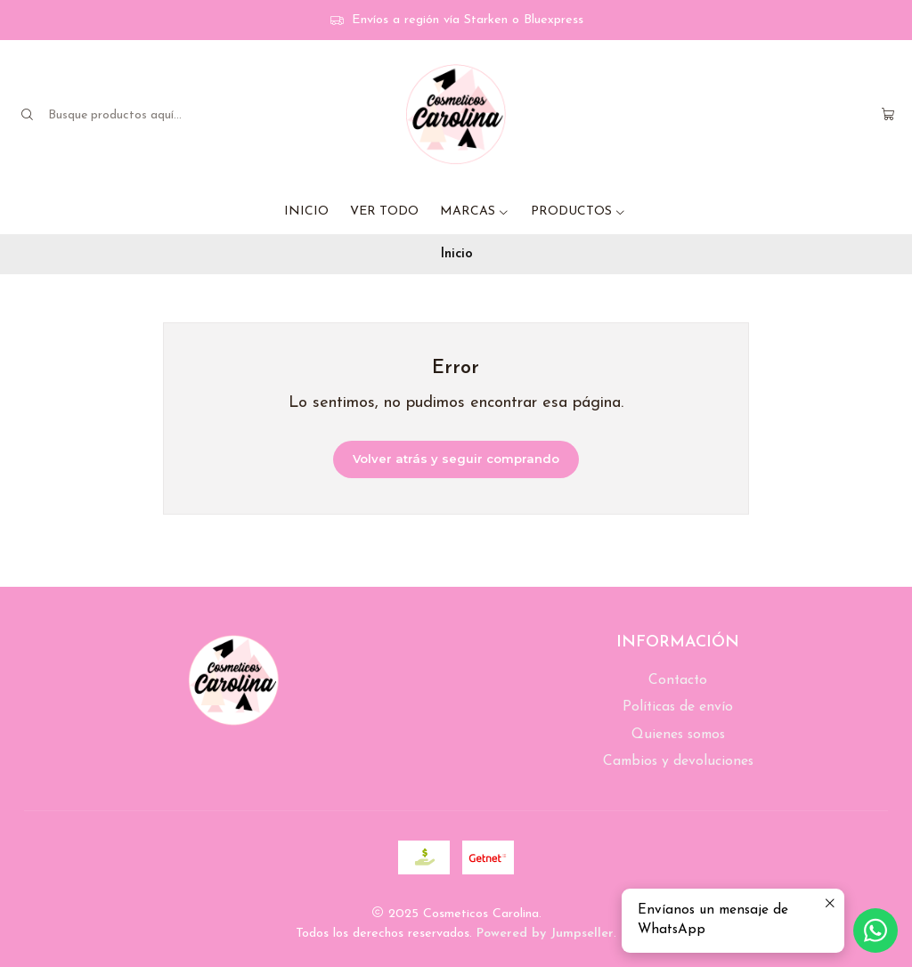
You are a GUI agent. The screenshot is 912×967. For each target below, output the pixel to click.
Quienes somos (678, 734)
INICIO (306, 211)
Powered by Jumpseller (545, 933)
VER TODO (384, 211)
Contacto (677, 680)
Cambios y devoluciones (678, 761)
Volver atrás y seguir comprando (456, 458)
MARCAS (474, 211)
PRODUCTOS (578, 211)
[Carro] (888, 115)
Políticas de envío (678, 707)
